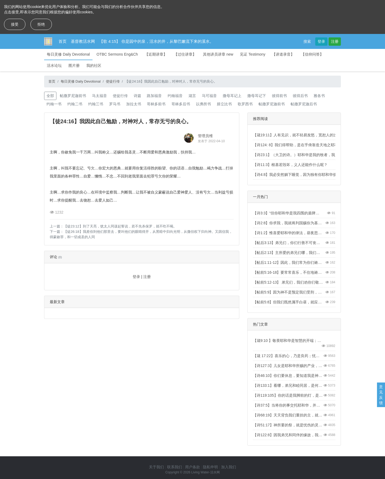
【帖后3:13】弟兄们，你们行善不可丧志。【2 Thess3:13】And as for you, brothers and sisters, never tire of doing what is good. (288, 243)
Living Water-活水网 (205, 472)
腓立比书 (224, 104)
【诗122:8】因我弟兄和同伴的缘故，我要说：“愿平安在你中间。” (288, 435)
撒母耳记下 (256, 96)
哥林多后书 (180, 104)
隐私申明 (210, 467)
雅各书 (319, 96)
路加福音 (154, 96)
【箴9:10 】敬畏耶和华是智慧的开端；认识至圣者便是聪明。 (288, 340)
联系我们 (174, 467)
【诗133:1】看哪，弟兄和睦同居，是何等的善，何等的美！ (288, 385)
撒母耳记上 (232, 96)
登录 (321, 41)
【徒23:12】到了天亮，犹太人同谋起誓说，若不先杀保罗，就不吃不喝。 (120, 226)
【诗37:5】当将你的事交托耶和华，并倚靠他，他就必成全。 (288, 405)
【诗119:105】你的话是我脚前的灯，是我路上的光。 (288, 395)
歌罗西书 (245, 104)
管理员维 (205, 136)
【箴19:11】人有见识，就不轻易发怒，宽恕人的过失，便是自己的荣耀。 (314, 135)
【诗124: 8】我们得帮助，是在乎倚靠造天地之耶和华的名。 (303, 145)
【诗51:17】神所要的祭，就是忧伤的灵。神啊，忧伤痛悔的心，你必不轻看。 (288, 425)
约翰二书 (74, 104)
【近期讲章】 (156, 54)
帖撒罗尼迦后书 (304, 104)
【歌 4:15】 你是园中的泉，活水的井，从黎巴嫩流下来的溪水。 (156, 41)
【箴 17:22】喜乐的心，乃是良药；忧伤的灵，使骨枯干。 (288, 356)
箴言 (192, 96)
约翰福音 (175, 96)
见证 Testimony (252, 54)
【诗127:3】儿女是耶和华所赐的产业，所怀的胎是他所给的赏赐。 (288, 366)
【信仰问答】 (312, 54)
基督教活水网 (83, 41)
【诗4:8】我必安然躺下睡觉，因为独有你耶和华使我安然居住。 (306, 174)
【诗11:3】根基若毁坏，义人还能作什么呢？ (290, 165)
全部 (50, 96)
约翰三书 (95, 104)
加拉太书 (133, 104)
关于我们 (156, 467)
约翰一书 (54, 104)
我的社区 (93, 65)
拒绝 (41, 24)
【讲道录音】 (283, 54)
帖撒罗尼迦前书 (73, 96)
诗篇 (137, 96)
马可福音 (209, 96)
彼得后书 (300, 96)
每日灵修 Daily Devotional (68, 54)
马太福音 (99, 96)
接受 (14, 24)
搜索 (307, 41)
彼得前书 (279, 96)
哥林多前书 (156, 104)
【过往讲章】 (185, 54)
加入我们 (228, 467)
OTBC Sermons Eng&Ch (117, 54)
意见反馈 (381, 395)
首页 (63, 41)
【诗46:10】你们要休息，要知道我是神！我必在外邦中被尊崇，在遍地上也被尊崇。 (288, 375)
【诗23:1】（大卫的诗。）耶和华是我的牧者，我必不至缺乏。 (305, 155)
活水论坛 (54, 65)
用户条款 (192, 467)
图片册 (74, 65)
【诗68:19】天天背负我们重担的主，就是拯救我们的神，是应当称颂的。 (288, 415)
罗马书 (114, 104)
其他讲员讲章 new (218, 54)
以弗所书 (203, 104)
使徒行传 (113, 81)
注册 (334, 41)
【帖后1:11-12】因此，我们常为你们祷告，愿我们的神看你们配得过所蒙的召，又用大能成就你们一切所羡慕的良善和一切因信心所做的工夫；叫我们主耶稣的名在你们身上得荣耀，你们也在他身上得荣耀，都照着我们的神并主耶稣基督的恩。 (288, 262)
